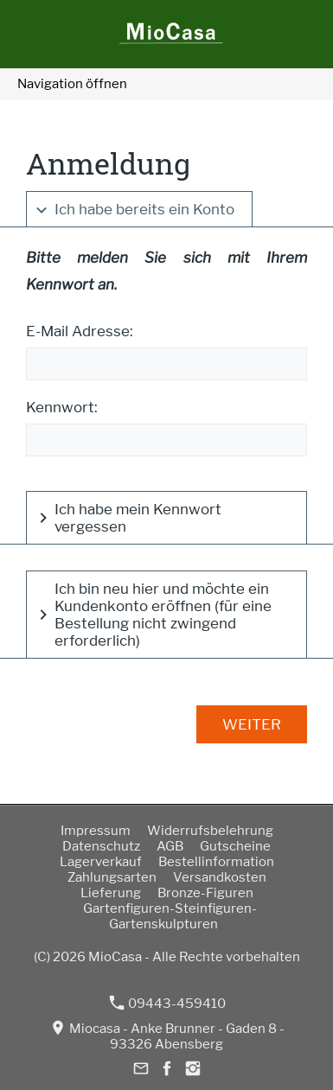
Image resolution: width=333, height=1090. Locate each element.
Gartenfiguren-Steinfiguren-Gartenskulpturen (170, 916)
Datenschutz (101, 846)
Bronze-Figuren (205, 893)
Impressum (96, 830)
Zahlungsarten (112, 877)
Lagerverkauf (101, 862)
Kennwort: (62, 407)
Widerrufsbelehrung (210, 830)
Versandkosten (219, 877)
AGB (170, 846)
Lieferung (110, 893)
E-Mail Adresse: (79, 331)
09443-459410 (168, 1003)
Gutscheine (235, 846)
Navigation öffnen (72, 84)
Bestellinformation (216, 862)
